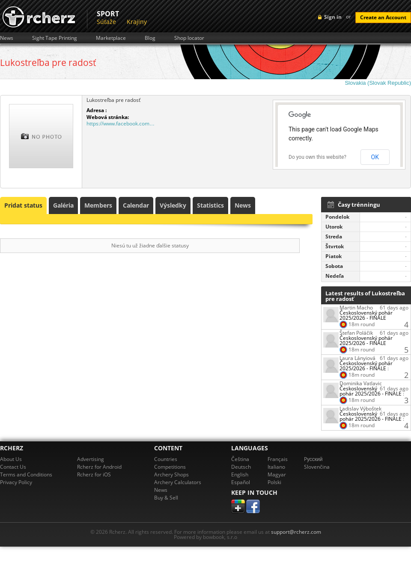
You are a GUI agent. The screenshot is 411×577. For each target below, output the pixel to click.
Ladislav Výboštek (360, 408)
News (6, 38)
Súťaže (106, 22)
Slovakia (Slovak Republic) (378, 83)
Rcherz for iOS (94, 474)
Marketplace (111, 38)
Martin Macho (356, 307)
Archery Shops (171, 474)
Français (278, 459)
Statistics (210, 205)
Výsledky (173, 205)
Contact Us (13, 466)
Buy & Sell (166, 497)
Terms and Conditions (26, 474)
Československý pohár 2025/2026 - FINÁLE (366, 315)
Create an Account (383, 17)
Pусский (313, 459)
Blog (150, 38)
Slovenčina (317, 466)
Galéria (63, 205)
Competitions (170, 466)
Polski (274, 482)
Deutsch (241, 466)
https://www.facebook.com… (120, 123)
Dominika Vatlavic (361, 383)
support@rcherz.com (296, 531)
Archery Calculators (177, 482)
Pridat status (23, 205)
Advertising (90, 459)
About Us (11, 459)
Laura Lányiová (357, 358)
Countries (165, 459)
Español (240, 482)
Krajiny (137, 22)
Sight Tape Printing (54, 38)
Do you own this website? (317, 157)
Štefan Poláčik (356, 332)
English (239, 474)
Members (98, 205)
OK (375, 157)
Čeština (240, 459)
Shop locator (189, 38)
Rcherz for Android (99, 466)
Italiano (276, 466)
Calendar (136, 205)
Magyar (277, 474)
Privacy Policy (16, 482)
